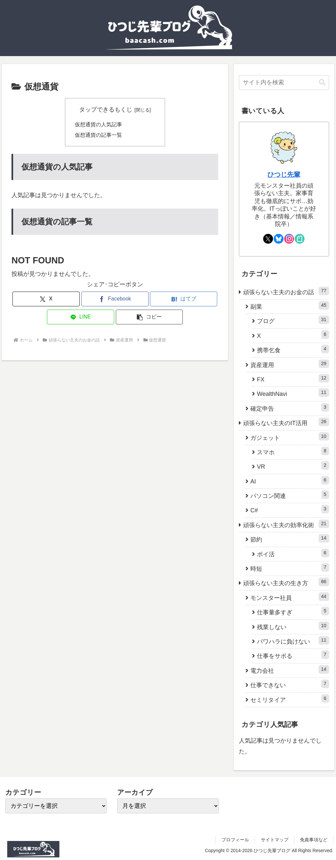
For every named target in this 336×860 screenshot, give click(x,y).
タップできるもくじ (105, 109)
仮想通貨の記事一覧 (98, 135)
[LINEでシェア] (80, 317)
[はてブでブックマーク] (183, 299)
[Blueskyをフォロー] (279, 239)
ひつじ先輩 (283, 174)
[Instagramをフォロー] (289, 239)
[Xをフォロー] (268, 239)
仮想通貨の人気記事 (98, 124)
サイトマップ (274, 839)
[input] (284, 82)
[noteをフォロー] (299, 239)
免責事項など (313, 839)
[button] (149, 317)
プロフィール (235, 839)
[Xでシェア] (46, 299)
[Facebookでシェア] (115, 299)
